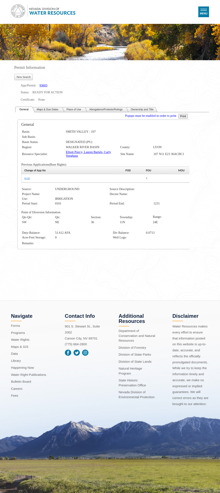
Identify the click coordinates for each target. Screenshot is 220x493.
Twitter (76, 352)
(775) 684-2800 (76, 344)
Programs (18, 333)
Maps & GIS (19, 347)
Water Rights (20, 339)
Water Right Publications (28, 374)
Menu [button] (203, 13)
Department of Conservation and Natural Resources (137, 335)
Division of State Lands (135, 361)
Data (14, 353)
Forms (15, 325)
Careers (16, 388)
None (41, 99)
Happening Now (22, 367)
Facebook (68, 352)
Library (16, 360)
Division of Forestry (132, 347)
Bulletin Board (21, 381)
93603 (43, 85)
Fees (14, 395)
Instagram (85, 352)
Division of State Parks (135, 354)
